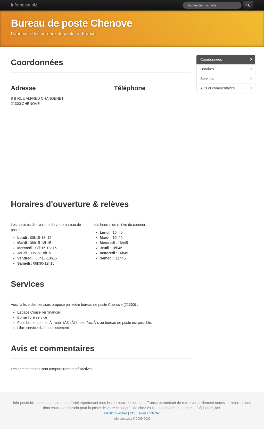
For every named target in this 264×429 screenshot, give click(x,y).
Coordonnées (226, 59)
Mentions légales (115, 413)
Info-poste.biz (24, 5)
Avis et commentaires (226, 88)
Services (226, 79)
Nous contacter (149, 413)
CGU (133, 413)
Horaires (226, 69)
